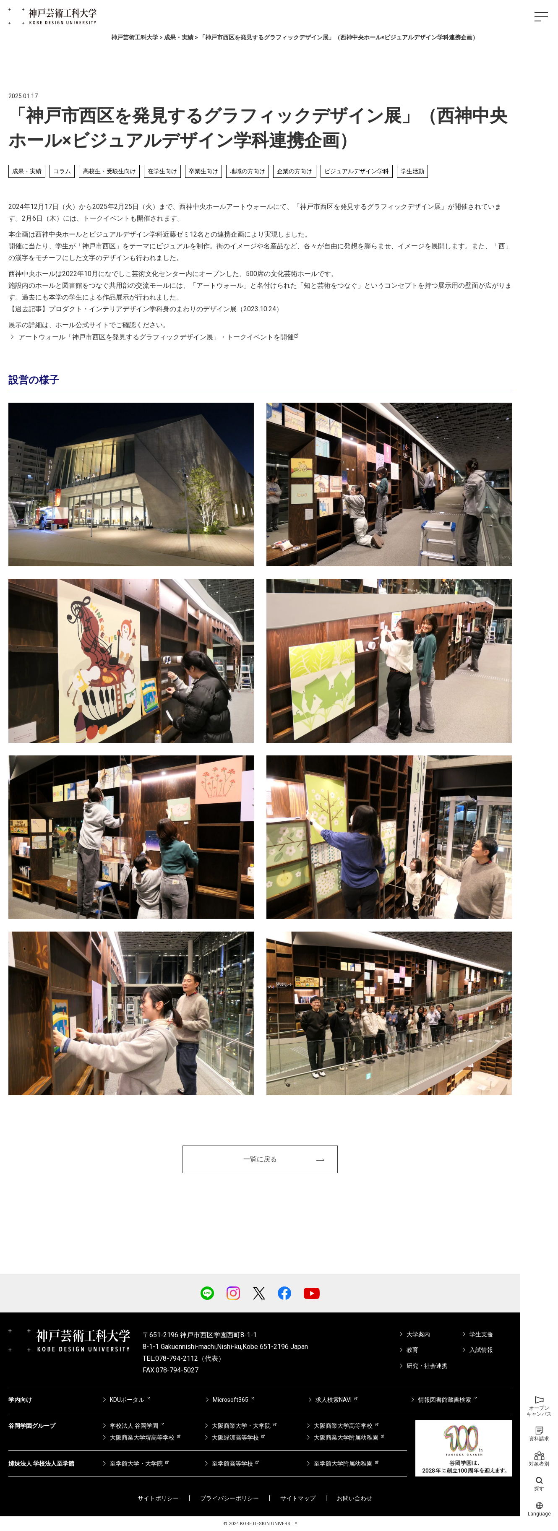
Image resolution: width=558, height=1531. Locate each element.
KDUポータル (127, 1399)
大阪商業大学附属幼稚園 (346, 1437)
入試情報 (481, 1349)
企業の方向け (294, 171)
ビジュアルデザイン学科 (356, 171)
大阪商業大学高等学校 (343, 1425)
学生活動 (412, 171)
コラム (62, 171)
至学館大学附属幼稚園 (343, 1463)
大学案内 (418, 1334)
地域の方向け (247, 171)
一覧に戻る (260, 1159)
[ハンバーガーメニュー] (541, 16)
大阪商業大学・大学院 (241, 1425)
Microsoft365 (230, 1399)
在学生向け (162, 171)
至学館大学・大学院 (136, 1463)
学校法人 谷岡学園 (134, 1425)
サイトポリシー (158, 1498)
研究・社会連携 (427, 1365)
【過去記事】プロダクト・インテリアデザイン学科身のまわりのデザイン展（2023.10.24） (145, 309)
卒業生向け (203, 171)
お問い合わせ (354, 1498)
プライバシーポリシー (229, 1498)
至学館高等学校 (232, 1463)
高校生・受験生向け (109, 171)
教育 (412, 1349)
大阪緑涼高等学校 (235, 1437)
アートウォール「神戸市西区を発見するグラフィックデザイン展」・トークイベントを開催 (156, 337)
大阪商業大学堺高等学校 (142, 1437)
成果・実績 (27, 171)
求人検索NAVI (334, 1399)
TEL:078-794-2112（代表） (184, 1358)
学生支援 (481, 1334)
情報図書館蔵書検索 (444, 1399)
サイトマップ (298, 1498)
